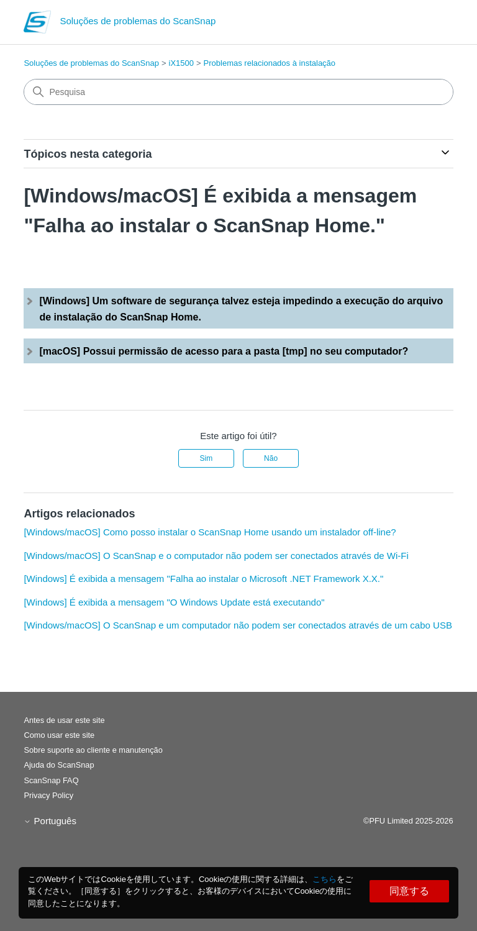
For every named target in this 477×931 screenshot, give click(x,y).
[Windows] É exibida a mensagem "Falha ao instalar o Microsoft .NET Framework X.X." (203, 578)
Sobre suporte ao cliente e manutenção (93, 750)
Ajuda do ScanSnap (59, 765)
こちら (324, 879)
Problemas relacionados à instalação (269, 63)
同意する (409, 891)
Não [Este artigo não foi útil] (271, 458)
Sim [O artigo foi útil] (206, 458)
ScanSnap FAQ (51, 780)
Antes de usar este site (64, 720)
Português (50, 820)
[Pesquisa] (238, 91)
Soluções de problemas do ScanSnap (91, 63)
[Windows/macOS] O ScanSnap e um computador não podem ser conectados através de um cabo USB (238, 625)
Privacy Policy (48, 795)
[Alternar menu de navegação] (431, 24)
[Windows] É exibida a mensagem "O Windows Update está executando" (174, 602)
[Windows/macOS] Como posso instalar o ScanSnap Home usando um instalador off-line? (210, 532)
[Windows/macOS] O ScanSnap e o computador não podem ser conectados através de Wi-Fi (216, 555)
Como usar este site (59, 735)
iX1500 (181, 63)
